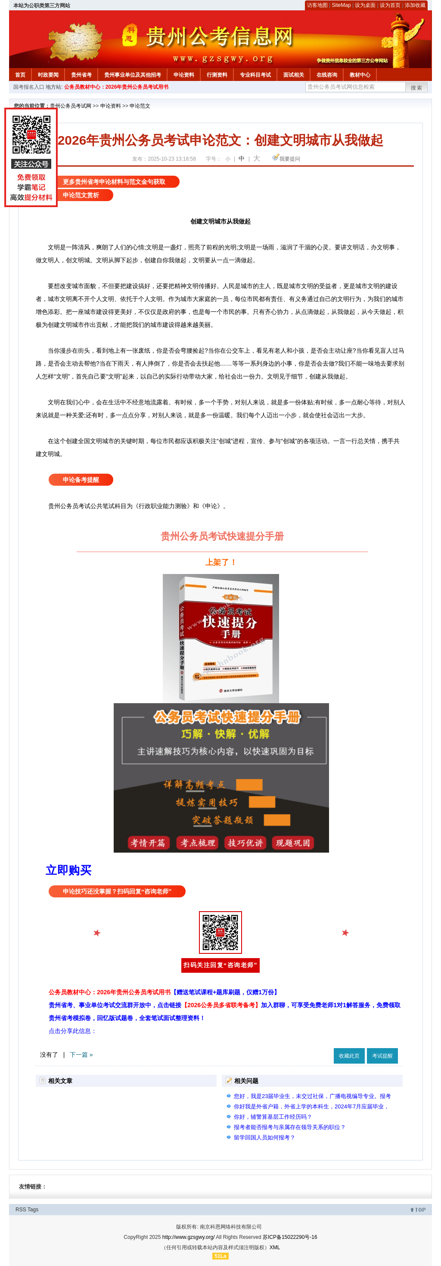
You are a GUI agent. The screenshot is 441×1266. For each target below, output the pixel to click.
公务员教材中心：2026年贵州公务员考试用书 (116, 87)
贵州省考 (81, 75)
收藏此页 (349, 1056)
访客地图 (317, 5)
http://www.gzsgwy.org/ (188, 1237)
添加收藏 (415, 5)
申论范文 (140, 106)
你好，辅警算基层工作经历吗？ (273, 1117)
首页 (20, 75)
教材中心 (360, 75)
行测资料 (217, 75)
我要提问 (290, 159)
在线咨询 (327, 75)
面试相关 (293, 75)
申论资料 (184, 75)
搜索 (417, 88)
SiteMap (341, 5)
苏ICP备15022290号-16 (290, 1237)
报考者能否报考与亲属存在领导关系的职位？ (290, 1127)
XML (275, 1247)
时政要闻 (48, 75)
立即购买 (68, 870)
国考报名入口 (28, 87)
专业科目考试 (255, 75)
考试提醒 (382, 1056)
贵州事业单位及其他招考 (132, 75)
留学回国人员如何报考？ (264, 1137)
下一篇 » (81, 1054)
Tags (33, 1210)
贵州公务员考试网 (70, 106)
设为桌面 (365, 5)
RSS (21, 1210)
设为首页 (390, 5)
